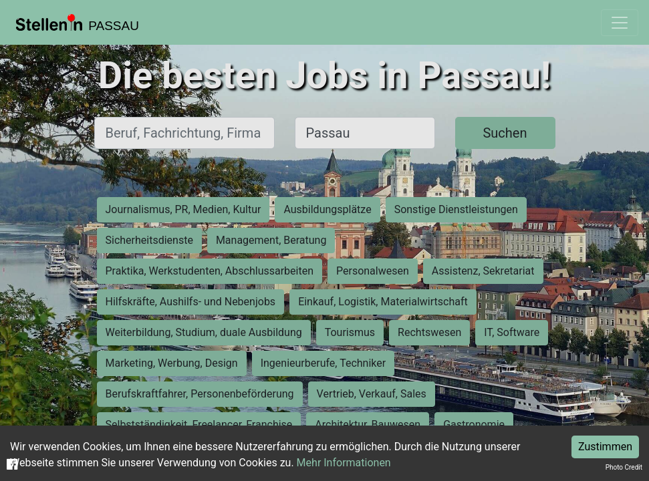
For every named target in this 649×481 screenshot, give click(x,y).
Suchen (505, 133)
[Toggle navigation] (619, 22)
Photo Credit (624, 467)
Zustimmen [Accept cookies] (605, 446)
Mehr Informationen (344, 462)
